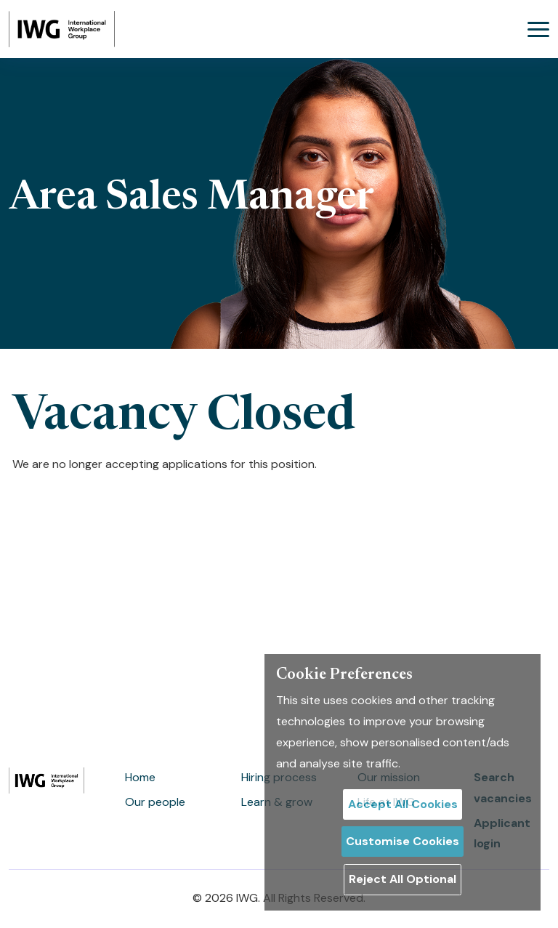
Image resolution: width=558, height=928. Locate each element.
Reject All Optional (402, 879)
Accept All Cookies (403, 804)
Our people (155, 802)
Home (140, 777)
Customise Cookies (402, 841)
